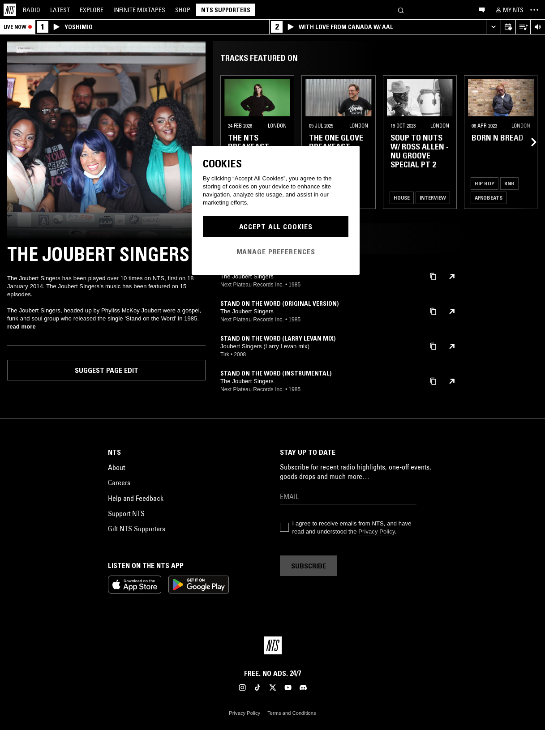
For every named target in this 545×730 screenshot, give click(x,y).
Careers (119, 482)
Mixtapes (139, 10)
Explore (91, 10)
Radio (31, 10)
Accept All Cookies (276, 226)
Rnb (509, 183)
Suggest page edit (106, 370)
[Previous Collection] (528, 142)
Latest (60, 10)
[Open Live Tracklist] (522, 27)
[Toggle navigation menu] (534, 10)
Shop (182, 10)
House (402, 197)
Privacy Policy (376, 531)
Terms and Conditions (291, 713)
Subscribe (308, 565)
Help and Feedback (135, 498)
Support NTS (126, 513)
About (116, 467)
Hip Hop (484, 183)
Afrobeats (488, 197)
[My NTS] (508, 10)
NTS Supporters (225, 10)
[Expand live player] (493, 27)
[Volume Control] (537, 27)
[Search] (401, 9)
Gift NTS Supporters (136, 528)
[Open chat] (481, 9)
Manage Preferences (275, 251)
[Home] (10, 10)
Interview (433, 197)
